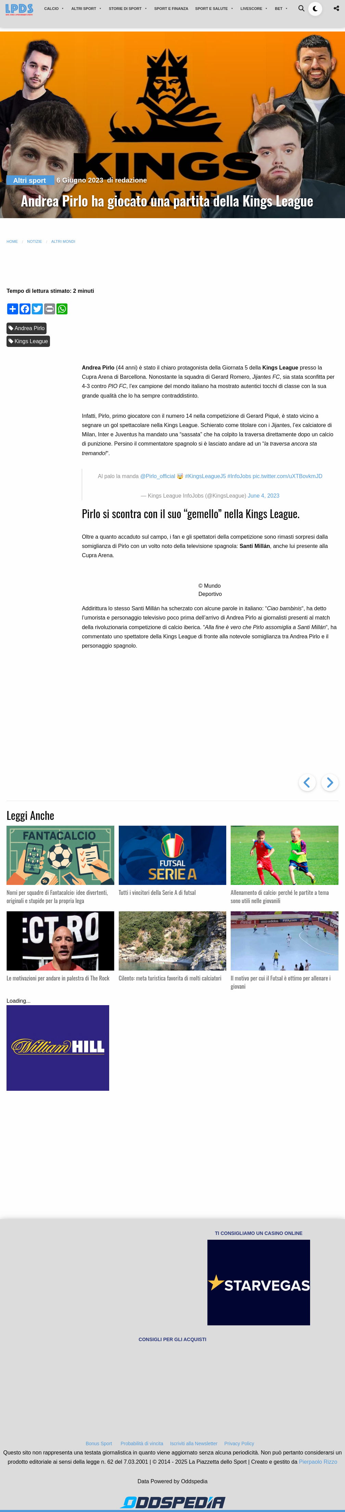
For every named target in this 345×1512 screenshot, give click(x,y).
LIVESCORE (254, 8)
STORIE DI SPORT (128, 8)
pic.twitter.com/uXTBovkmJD (287, 476)
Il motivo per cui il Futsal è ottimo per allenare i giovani (281, 982)
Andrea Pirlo (29, 328)
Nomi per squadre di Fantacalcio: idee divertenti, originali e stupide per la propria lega (57, 896)
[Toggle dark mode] (315, 9)
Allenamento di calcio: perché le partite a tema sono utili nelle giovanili (280, 896)
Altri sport (29, 180)
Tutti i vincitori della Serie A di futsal (157, 892)
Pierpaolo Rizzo (318, 1462)
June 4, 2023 (264, 496)
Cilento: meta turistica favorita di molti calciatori (170, 978)
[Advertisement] (210, 307)
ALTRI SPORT (86, 8)
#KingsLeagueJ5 (205, 476)
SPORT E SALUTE (214, 8)
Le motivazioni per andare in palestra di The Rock (58, 978)
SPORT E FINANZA (171, 9)
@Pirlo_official (157, 476)
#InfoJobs (239, 476)
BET (281, 8)
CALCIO (54, 8)
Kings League (31, 341)
